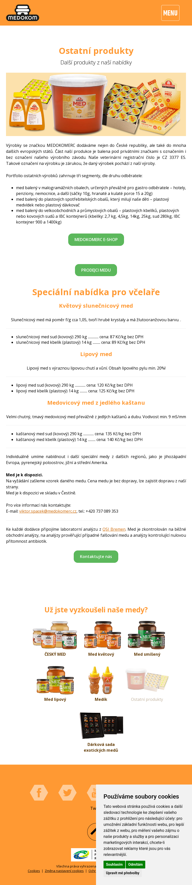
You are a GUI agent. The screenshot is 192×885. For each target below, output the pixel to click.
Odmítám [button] (135, 864)
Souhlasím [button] (114, 864)
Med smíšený (147, 654)
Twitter (68, 793)
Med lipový (55, 699)
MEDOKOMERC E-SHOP (96, 239)
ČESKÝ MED (55, 654)
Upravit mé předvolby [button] (122, 873)
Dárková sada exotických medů (101, 747)
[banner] (22, 13)
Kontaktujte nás (96, 556)
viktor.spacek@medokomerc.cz (47, 511)
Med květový (101, 654)
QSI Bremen (113, 529)
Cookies (34, 870)
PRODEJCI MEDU (96, 270)
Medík (101, 699)
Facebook (39, 793)
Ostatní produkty (147, 699)
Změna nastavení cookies (64, 870)
